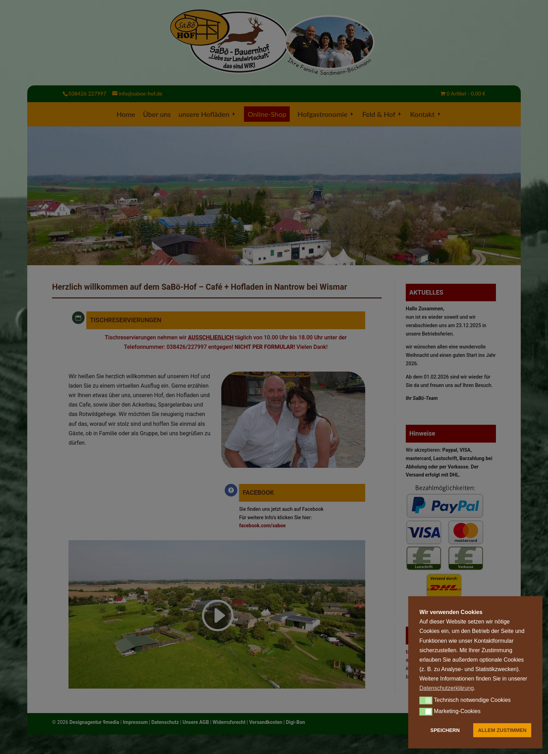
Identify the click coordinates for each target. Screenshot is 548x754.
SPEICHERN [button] (445, 730)
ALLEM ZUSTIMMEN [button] (502, 730)
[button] (425, 700)
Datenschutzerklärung (446, 688)
